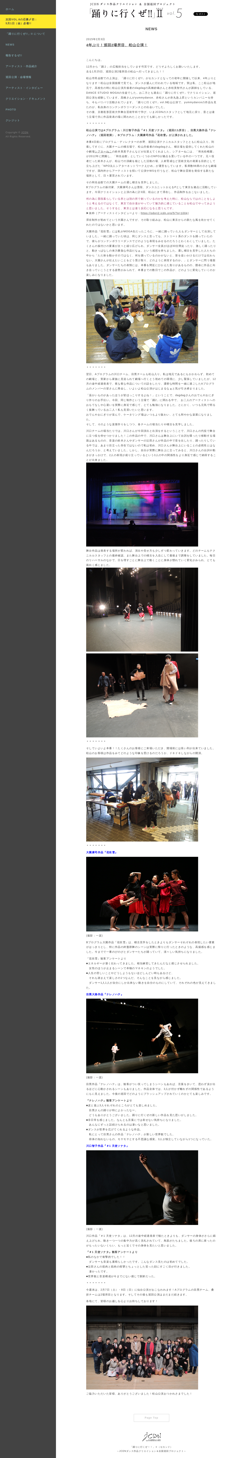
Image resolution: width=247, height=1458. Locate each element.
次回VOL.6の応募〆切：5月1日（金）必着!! (21, 21)
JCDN (24, 132)
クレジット (13, 120)
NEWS (10, 44)
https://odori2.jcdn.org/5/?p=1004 (164, 213)
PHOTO (11, 109)
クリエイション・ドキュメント (26, 98)
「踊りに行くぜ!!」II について (25, 33)
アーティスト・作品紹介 (21, 66)
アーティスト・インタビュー (24, 87)
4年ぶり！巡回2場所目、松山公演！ (117, 45)
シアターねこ (103, 151)
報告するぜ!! (14, 55)
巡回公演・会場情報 (19, 77)
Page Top (151, 1417)
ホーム (10, 9)
